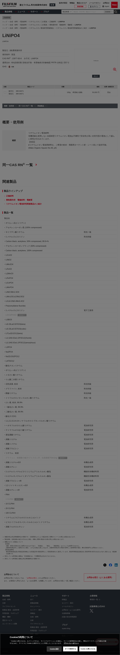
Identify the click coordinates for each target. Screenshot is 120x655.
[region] (60, 644)
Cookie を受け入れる (88, 649)
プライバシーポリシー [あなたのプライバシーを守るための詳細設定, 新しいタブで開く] (71, 643)
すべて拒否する (70, 649)
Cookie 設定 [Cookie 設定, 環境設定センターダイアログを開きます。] (54, 649)
